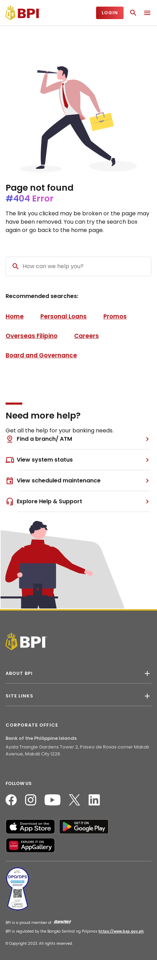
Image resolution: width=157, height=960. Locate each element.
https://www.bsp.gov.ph (121, 931)
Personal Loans (63, 316)
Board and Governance (41, 355)
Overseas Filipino (31, 336)
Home (15, 316)
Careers (86, 336)
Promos (115, 316)
